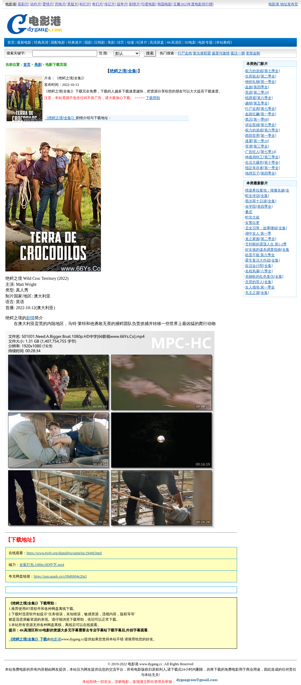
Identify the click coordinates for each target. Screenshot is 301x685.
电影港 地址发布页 (283, 4)
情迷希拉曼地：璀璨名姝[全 (267, 190)
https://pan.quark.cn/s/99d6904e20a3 (60, 576)
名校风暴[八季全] (259, 271)
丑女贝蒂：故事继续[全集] (266, 228)
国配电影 (58, 42)
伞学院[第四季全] (259, 206)
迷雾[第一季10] (257, 141)
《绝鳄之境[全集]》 (60, 118)
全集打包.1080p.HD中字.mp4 (41, 565)
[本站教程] (223, 42)
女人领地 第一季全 (260, 287)
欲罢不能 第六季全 (260, 255)
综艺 (120, 42)
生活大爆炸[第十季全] (262, 162)
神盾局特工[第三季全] (262, 157)
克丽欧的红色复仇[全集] (264, 276)
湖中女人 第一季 (258, 233)
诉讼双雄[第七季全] (260, 125)
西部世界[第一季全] (260, 135)
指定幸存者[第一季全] (262, 168)
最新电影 (24, 42)
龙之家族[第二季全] (260, 239)
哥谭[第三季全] (257, 146)
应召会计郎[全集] (259, 266)
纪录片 (141, 42)
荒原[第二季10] (257, 92)
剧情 (30, 318)
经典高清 (41, 42)
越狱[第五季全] (257, 103)
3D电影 (190, 42)
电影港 (55, 639)
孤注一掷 (238, 53)
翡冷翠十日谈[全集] (260, 201)
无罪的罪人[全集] (259, 282)
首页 (11, 42)
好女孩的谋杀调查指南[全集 (267, 249)
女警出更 (252, 223)
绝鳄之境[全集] (123, 71)
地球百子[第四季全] (260, 173)
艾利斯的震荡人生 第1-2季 (266, 244)
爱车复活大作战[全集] (262, 260)
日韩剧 (99, 42)
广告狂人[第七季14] (260, 152)
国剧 (88, 42)
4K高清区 (174, 42)
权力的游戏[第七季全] (262, 71)
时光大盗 (252, 217)
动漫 (130, 42)
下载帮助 (153, 98)
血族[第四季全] (257, 87)
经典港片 (75, 42)
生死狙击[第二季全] (260, 76)
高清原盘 (157, 42)
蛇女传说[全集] (257, 196)
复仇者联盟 (202, 53)
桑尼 (248, 212)
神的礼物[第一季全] (260, 82)
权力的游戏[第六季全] (262, 130)
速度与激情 (221, 53)
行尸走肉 (185, 53)
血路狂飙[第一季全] (260, 114)
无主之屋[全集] (257, 293)
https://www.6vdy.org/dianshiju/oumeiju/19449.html (64, 553)
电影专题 (205, 42)
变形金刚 (253, 53)
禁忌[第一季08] (257, 119)
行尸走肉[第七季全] (260, 109)
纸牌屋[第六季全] (259, 98)
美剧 (111, 42)
